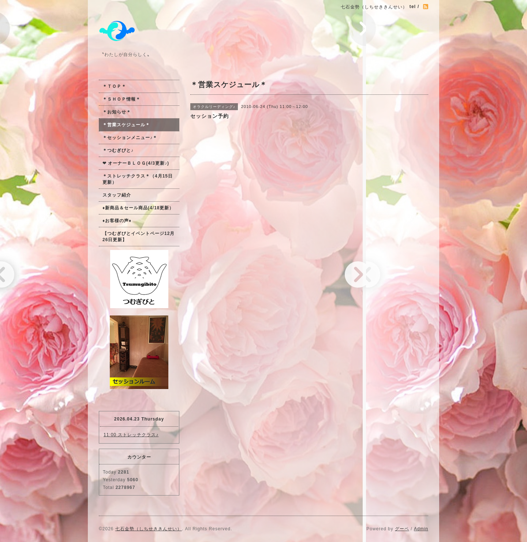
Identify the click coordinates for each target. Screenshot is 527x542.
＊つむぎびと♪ (118, 150)
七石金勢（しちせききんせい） (148, 528)
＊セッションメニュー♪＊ (129, 137)
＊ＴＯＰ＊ (114, 86)
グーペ (402, 528)
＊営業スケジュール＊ (126, 124)
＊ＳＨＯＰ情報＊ (121, 99)
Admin (421, 528)
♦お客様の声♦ (116, 220)
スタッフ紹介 (116, 195)
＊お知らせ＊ (116, 112)
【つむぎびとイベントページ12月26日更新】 (138, 236)
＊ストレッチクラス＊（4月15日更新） (137, 179)
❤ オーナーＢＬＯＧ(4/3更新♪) (135, 163)
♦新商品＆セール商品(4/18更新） (138, 207)
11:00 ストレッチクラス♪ (131, 434)
